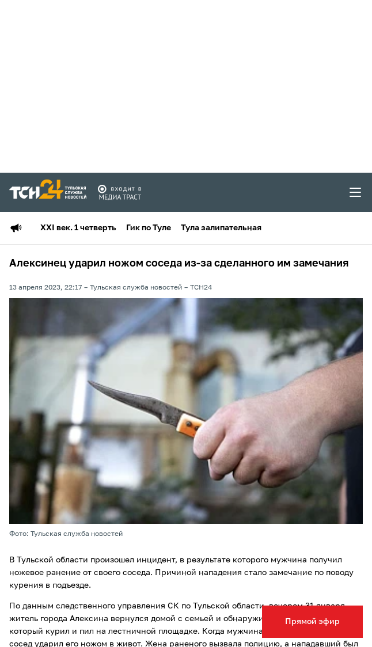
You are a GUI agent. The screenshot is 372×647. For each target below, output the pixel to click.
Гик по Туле (148, 228)
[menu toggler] (356, 192)
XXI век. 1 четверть (78, 228)
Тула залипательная (221, 228)
